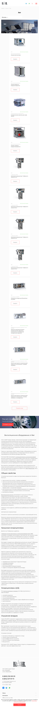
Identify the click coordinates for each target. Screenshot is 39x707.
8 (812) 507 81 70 (8, 679)
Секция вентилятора (16, 55)
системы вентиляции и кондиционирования (25, 457)
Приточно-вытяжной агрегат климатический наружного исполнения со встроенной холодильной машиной (17, 331)
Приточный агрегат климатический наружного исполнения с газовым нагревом (19, 364)
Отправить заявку (7, 424)
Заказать (15, 59)
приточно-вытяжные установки (10, 591)
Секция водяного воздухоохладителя (15, 85)
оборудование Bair (30, 468)
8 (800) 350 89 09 (8, 676)
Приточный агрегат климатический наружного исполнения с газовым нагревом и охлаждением (19, 396)
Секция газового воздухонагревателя (15, 146)
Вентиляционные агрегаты (7, 494)
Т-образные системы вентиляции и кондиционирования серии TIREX (17, 533)
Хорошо (19, 704)
